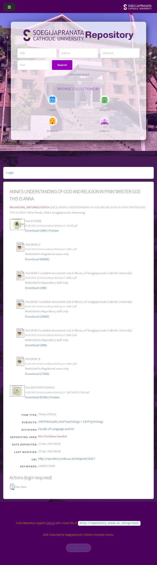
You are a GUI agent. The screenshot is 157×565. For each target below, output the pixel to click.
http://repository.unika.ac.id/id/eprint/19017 (66, 459)
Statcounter (80, 547)
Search (62, 65)
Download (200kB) (37, 316)
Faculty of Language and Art (56, 429)
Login (10, 173)
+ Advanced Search (78, 74)
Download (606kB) (37, 259)
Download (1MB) (36, 230)
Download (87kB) (36, 397)
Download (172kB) (37, 374)
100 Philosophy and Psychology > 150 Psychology (70, 421)
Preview (54, 230)
